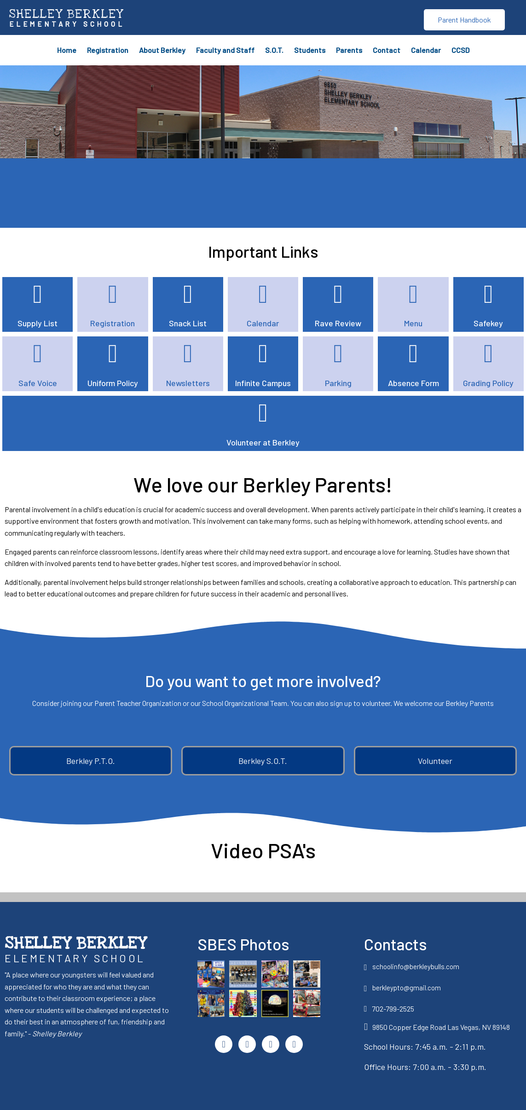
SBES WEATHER (261, 192)
